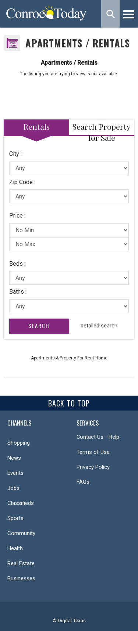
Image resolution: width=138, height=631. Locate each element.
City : (15, 153)
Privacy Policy (93, 467)
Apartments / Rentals (77, 43)
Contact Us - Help (98, 437)
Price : (17, 215)
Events (15, 473)
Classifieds (20, 503)
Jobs (13, 488)
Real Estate (21, 563)
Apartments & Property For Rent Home (69, 358)
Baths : (17, 291)
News (14, 458)
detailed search (99, 325)
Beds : (17, 263)
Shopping (18, 443)
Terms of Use (93, 452)
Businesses (21, 578)
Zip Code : (22, 182)
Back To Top (69, 403)
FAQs (83, 481)
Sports (15, 518)
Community (21, 533)
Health (15, 548)
